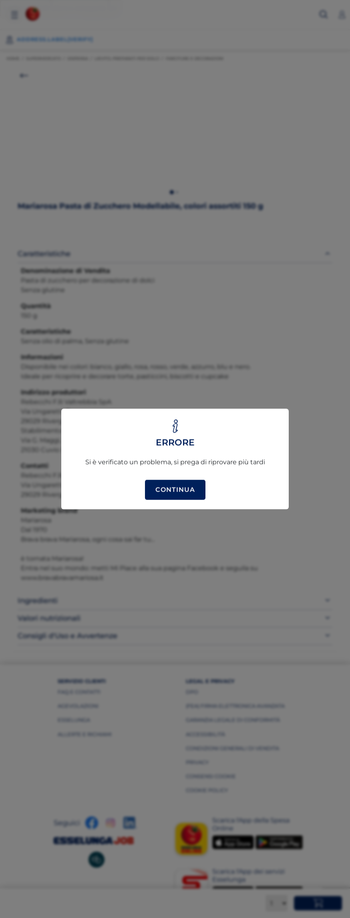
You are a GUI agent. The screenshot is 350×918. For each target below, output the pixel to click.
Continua (175, 490)
